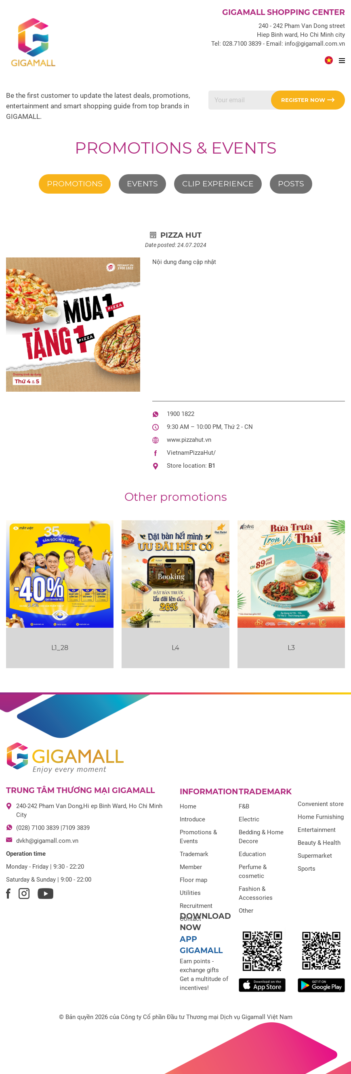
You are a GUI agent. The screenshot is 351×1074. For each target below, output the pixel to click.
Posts (291, 183)
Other (246, 910)
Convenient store (321, 804)
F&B (244, 806)
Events (142, 183)
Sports (306, 868)
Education (252, 854)
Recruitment (196, 905)
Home (188, 806)
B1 (212, 465)
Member (191, 867)
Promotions (75, 183)
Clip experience (218, 183)
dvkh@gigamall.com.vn (47, 840)
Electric (249, 819)
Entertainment (317, 829)
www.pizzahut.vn (189, 439)
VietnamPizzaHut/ (191, 452)
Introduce (192, 819)
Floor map (193, 880)
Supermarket (315, 855)
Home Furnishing (321, 817)
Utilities (190, 893)
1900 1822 (180, 414)
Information (209, 791)
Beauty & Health (319, 842)
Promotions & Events (176, 148)
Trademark (194, 854)
